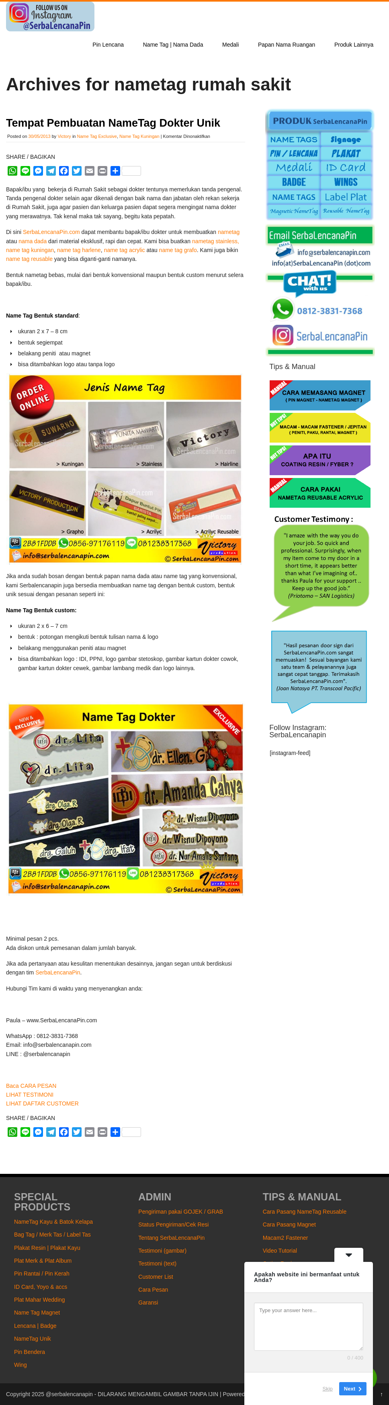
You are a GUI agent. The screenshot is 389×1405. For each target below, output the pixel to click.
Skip (328, 1389)
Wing (20, 1365)
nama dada (32, 241)
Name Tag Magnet (37, 1312)
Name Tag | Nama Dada (173, 44)
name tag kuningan (30, 250)
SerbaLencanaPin (57, 972)
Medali (230, 44)
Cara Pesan (153, 1289)
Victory (64, 136)
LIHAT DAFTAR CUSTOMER (42, 1103)
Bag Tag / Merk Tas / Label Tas (52, 1234)
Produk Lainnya (353, 44)
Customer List (155, 1277)
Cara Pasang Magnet (289, 1224)
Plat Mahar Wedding (39, 1299)
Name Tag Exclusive (97, 136)
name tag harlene (79, 250)
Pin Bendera (29, 1352)
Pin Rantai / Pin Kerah (42, 1273)
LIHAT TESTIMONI (29, 1094)
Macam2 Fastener (285, 1238)
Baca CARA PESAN (31, 1086)
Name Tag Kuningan (139, 136)
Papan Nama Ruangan (286, 44)
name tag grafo (178, 250)
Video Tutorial (280, 1250)
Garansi (148, 1302)
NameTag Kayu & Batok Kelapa (53, 1221)
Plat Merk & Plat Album (43, 1260)
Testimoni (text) (157, 1263)
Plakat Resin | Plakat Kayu (47, 1248)
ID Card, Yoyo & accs (40, 1287)
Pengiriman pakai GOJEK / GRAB (180, 1211)
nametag (229, 232)
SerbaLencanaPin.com (51, 232)
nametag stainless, (215, 241)
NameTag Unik (32, 1338)
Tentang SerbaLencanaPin (171, 1238)
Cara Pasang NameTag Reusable (305, 1211)
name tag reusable (29, 259)
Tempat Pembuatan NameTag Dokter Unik (113, 123)
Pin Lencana (108, 44)
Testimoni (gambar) (162, 1250)
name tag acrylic (124, 250)
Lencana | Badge (35, 1326)
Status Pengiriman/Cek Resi (173, 1224)
